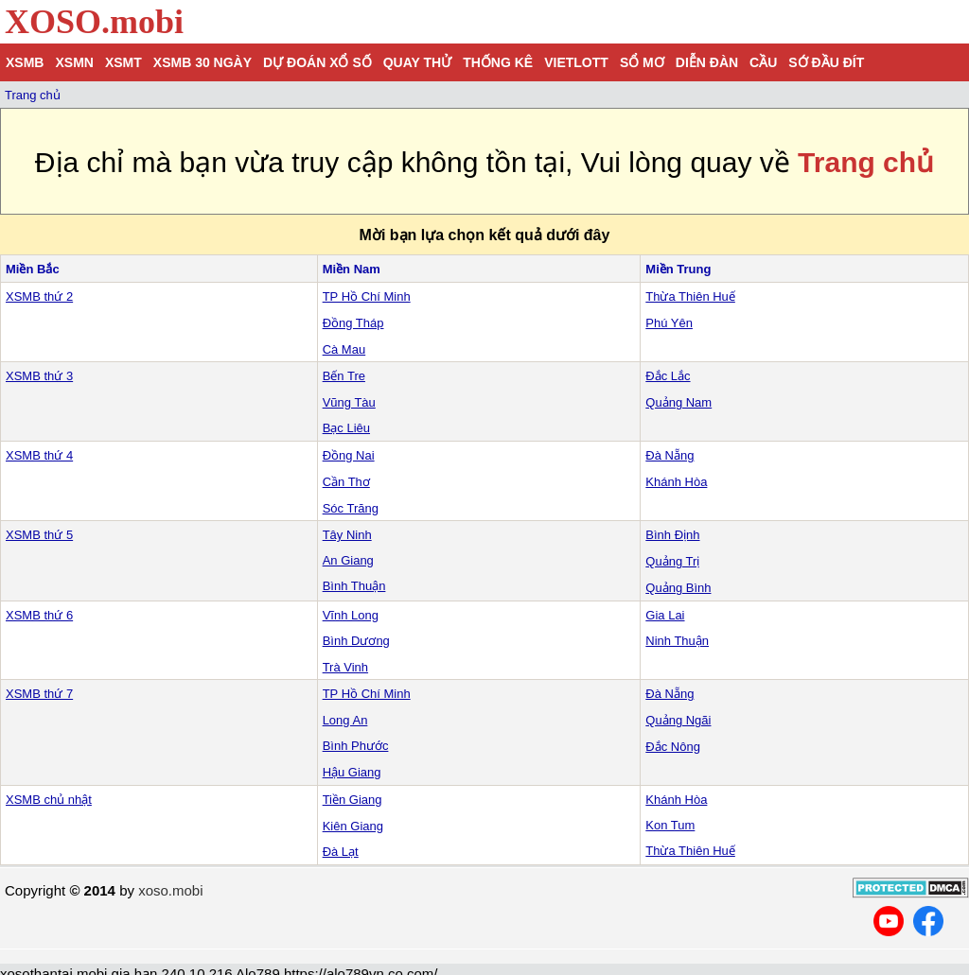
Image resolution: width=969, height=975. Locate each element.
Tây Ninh (347, 535)
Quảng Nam (678, 402)
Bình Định (672, 535)
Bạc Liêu (346, 428)
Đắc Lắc (667, 376)
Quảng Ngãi (678, 720)
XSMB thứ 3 (39, 376)
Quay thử (417, 62)
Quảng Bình (678, 588)
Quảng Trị (672, 561)
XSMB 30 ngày (202, 62)
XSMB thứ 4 (39, 455)
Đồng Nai (349, 455)
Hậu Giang (352, 772)
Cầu (763, 62)
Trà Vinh (345, 667)
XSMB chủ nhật (49, 799)
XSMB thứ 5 (39, 535)
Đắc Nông (672, 747)
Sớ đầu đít (826, 62)
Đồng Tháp (353, 323)
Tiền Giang (352, 799)
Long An (345, 720)
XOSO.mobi (94, 22)
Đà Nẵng (669, 455)
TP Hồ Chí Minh (367, 296)
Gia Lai (664, 615)
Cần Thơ (346, 482)
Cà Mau (344, 349)
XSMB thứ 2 (39, 296)
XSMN (74, 62)
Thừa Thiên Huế (690, 296)
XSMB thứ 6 (39, 615)
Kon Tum (670, 825)
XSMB (25, 62)
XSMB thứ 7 (39, 694)
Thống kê (498, 62)
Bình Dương (356, 641)
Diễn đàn (707, 62)
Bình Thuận (354, 586)
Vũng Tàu (349, 402)
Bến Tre (344, 376)
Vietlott (576, 62)
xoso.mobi (170, 890)
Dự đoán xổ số (317, 62)
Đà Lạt (341, 851)
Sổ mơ (642, 62)
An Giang (348, 560)
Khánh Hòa (676, 482)
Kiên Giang (353, 826)
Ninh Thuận (677, 641)
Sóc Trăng (351, 508)
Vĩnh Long (351, 615)
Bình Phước (356, 746)
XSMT (123, 62)
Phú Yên (669, 323)
